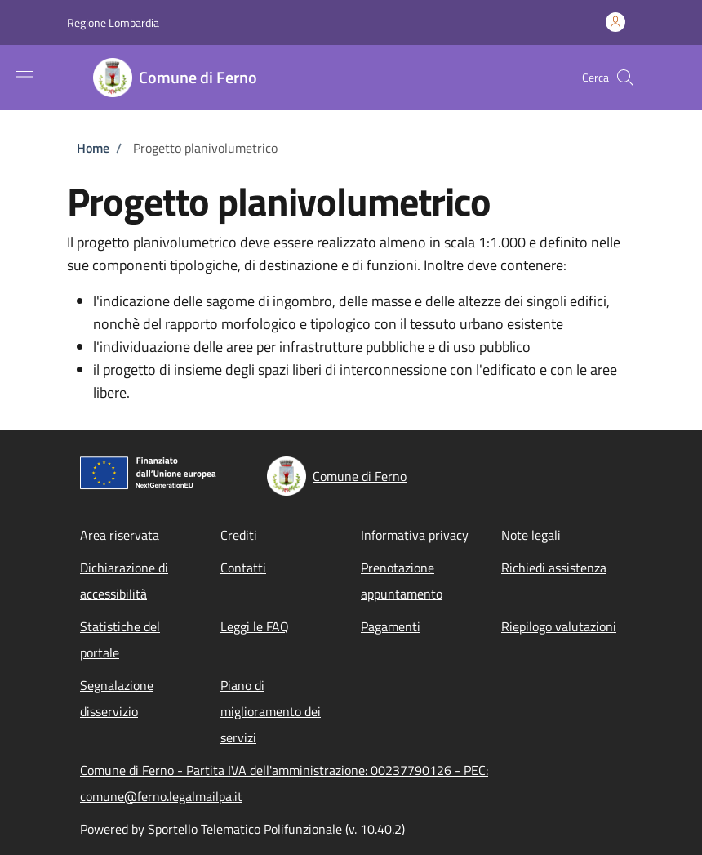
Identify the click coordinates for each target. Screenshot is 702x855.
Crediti (238, 535)
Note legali (531, 535)
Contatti (243, 567)
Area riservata (119, 535)
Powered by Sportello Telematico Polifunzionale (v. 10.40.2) (242, 829)
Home (93, 148)
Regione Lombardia (113, 22)
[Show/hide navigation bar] (24, 76)
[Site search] (625, 77)
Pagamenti (390, 626)
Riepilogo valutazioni (558, 626)
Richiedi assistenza (553, 567)
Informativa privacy (415, 535)
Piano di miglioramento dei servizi (270, 711)
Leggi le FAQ (254, 626)
